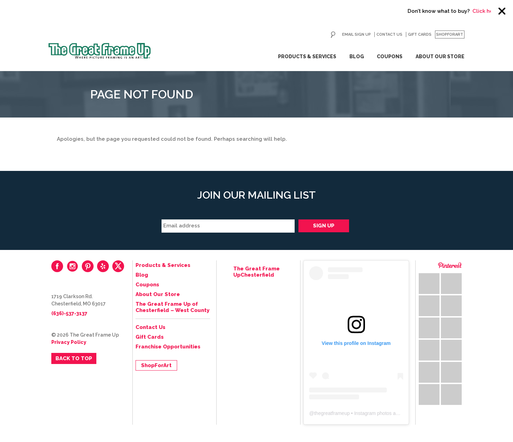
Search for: (333, 34)
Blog (356, 56)
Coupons (389, 56)
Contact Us (389, 34)
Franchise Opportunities (168, 347)
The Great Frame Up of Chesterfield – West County (172, 307)
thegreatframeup (332, 413)
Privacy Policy (68, 342)
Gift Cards (420, 34)
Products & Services (307, 56)
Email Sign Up (356, 34)
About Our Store (440, 56)
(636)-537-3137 (69, 313)
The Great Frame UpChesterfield (256, 272)
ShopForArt (449, 34)
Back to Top (73, 358)
